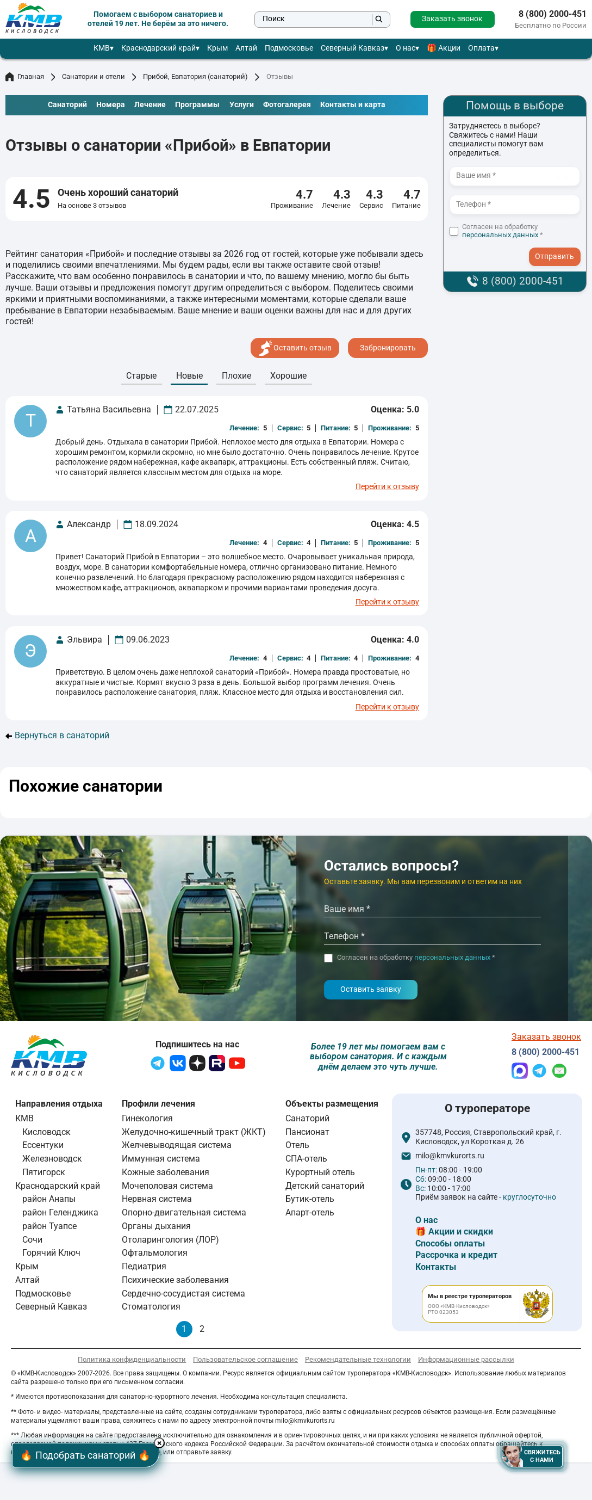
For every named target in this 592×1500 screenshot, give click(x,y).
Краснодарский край (158, 48)
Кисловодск (46, 1132)
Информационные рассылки (466, 1359)
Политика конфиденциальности (132, 1359)
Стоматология (151, 1306)
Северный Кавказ (352, 48)
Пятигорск (43, 1172)
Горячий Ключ (51, 1253)
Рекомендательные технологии (358, 1359)
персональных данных (500, 235)
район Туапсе (49, 1226)
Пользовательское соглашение (245, 1359)
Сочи (32, 1239)
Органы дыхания (156, 1226)
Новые (189, 376)
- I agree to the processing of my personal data (558, 246)
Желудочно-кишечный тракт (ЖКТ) (194, 1132)
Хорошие (288, 376)
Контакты (435, 1267)
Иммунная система (161, 1158)
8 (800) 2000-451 (553, 14)
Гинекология (147, 1118)
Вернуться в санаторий (57, 735)
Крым (217, 48)
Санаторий (307, 1118)
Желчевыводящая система (177, 1145)
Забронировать (388, 348)
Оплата (481, 48)
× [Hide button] (161, 1443)
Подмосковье (289, 48)
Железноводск (52, 1158)
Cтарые (141, 376)
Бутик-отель (309, 1199)
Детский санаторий (324, 1186)
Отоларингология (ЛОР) (170, 1239)
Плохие (236, 376)
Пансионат (307, 1132)
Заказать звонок (452, 18)
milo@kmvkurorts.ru (449, 1156)
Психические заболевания (175, 1280)
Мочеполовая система (167, 1186)
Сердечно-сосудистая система (183, 1293)
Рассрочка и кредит (456, 1255)
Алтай (246, 48)
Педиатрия (144, 1266)
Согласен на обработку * (502, 231)
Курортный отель (320, 1172)
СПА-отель (306, 1158)
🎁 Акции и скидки (454, 1231)
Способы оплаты (450, 1243)
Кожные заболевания (165, 1172)
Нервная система (157, 1199)
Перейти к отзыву (387, 487)
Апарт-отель (309, 1212)
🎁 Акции (443, 48)
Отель (297, 1145)
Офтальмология (155, 1253)
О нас (405, 48)
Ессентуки (43, 1145)
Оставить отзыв (295, 348)
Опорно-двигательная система (184, 1212)
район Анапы (49, 1199)
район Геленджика (60, 1212)
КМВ (102, 48)
